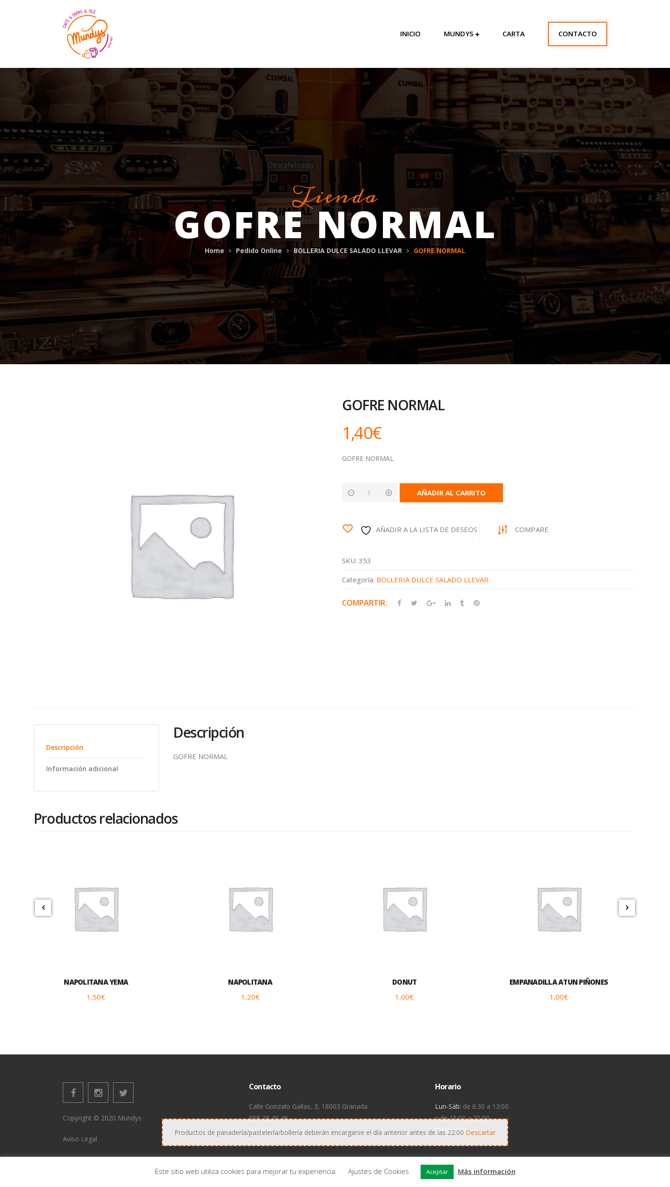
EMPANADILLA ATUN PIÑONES (558, 982)
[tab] (96, 747)
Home (214, 250)
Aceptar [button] (437, 1171)
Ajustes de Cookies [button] (378, 1171)
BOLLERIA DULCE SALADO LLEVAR (348, 250)
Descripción (64, 747)
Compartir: (364, 603)
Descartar (481, 1132)
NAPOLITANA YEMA (96, 982)
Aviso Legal (80, 1138)
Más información (487, 1171)
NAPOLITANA (250, 982)
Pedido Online (259, 250)
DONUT (404, 982)
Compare (532, 529)
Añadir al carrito (451, 492)
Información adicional (82, 768)
